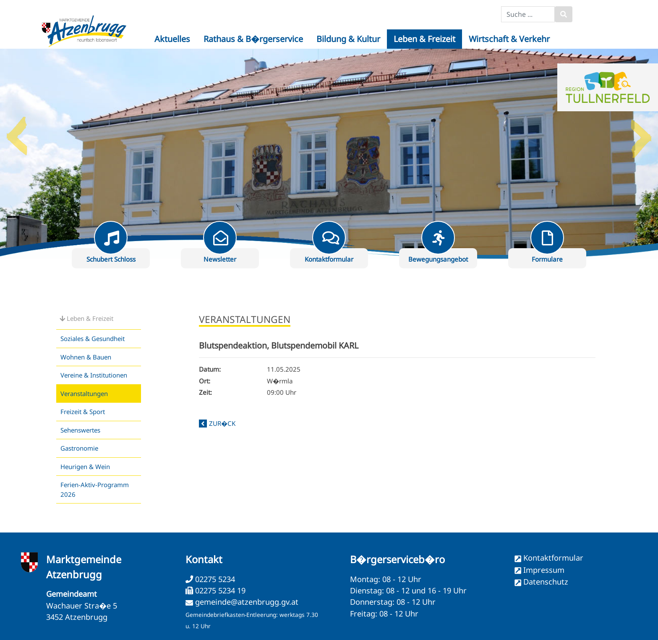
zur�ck (222, 423)
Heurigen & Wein (85, 466)
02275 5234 (214, 579)
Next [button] (641, 133)
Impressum (543, 570)
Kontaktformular (553, 558)
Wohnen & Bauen (85, 357)
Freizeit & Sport (82, 411)
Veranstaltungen (84, 393)
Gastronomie (79, 448)
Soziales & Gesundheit (92, 338)
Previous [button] (17, 133)
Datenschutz (545, 582)
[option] (329, 154)
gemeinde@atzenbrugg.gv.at (246, 602)
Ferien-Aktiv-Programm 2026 (94, 489)
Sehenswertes (80, 430)
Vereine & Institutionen (93, 375)
